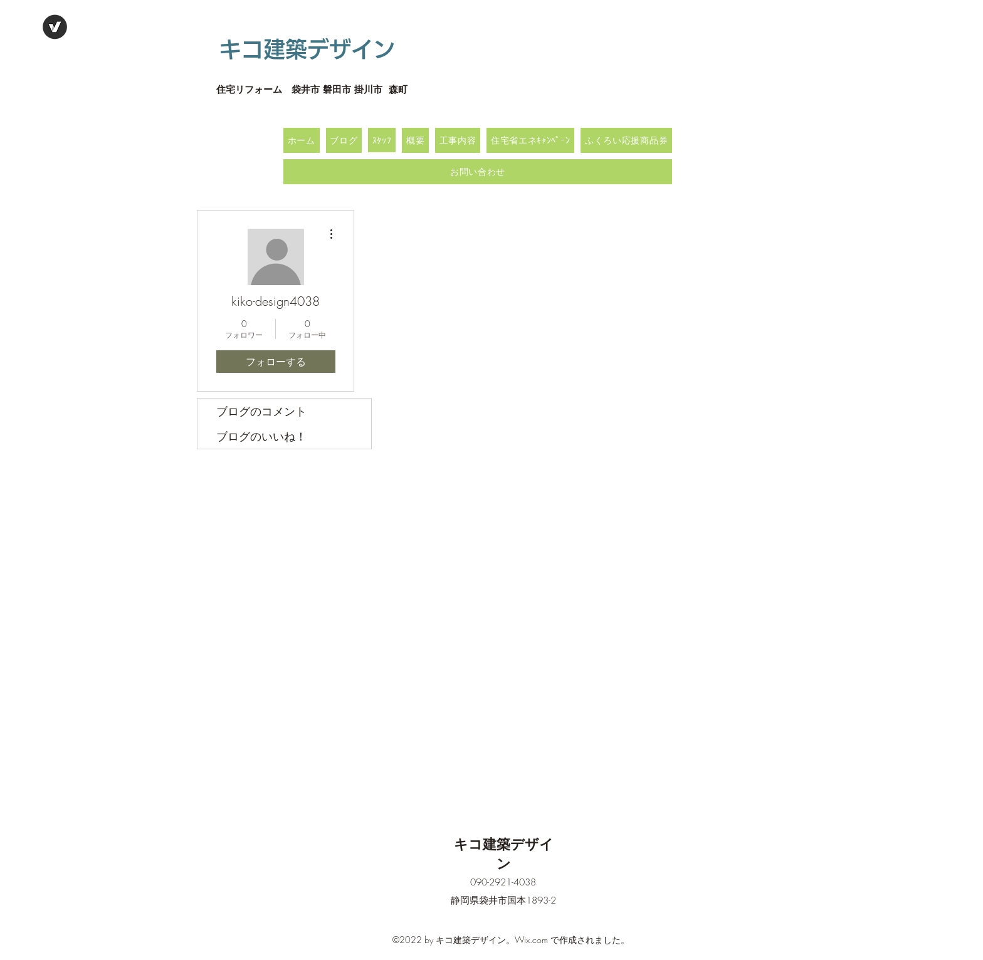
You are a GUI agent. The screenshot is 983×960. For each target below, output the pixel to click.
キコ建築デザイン (307, 49)
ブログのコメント (261, 411)
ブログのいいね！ (261, 436)
